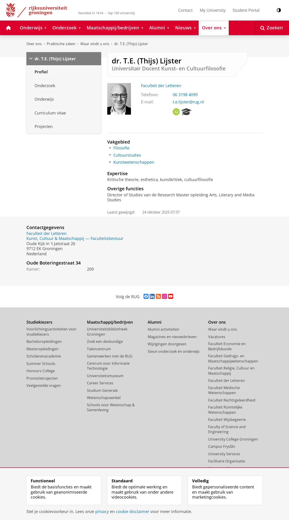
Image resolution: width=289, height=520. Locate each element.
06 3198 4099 (185, 94)
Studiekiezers (39, 322)
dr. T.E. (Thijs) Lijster (131, 43)
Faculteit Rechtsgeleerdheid (231, 400)
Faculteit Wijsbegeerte (227, 419)
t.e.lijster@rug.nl (188, 101)
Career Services (100, 383)
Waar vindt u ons (94, 43)
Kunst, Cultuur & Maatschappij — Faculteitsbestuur (74, 238)
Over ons (34, 43)
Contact (185, 10)
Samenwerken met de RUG (110, 356)
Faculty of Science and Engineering (227, 429)
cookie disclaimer (132, 511)
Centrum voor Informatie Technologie (108, 366)
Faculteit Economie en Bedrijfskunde (227, 346)
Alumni (154, 322)
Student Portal (246, 10)
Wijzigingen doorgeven (167, 343)
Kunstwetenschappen (133, 162)
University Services (224, 453)
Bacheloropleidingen (44, 341)
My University (213, 10)
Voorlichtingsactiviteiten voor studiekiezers (51, 332)
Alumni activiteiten (163, 329)
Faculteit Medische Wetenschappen (224, 390)
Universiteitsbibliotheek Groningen (107, 332)
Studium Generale (102, 390)
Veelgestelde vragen (43, 385)
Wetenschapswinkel (104, 397)
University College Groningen (233, 439)
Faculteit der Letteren (161, 85)
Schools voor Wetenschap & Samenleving (111, 407)
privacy (102, 511)
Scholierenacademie (43, 356)
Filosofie (121, 148)
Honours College (40, 370)
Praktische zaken (61, 43)
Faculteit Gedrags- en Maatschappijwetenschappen (233, 358)
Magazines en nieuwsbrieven (172, 336)
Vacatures (216, 336)
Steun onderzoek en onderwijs (174, 351)
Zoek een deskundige (105, 341)
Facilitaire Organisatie (226, 461)
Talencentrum (99, 348)
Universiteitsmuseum (105, 375)
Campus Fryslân (221, 446)
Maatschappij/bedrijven (110, 322)
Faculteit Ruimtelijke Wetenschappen (225, 410)
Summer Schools (40, 363)
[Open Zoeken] (271, 28)
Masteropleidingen (42, 348)
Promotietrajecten (42, 378)
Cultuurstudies (127, 155)
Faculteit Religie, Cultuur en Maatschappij (231, 371)
